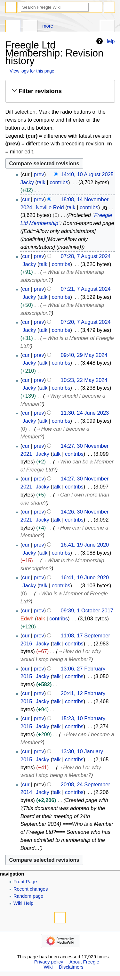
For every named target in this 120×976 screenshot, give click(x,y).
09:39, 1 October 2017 (87, 610)
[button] (60, 91)
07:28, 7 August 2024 (86, 256)
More (47, 26)
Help (105, 41)
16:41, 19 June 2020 (85, 545)
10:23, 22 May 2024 (84, 380)
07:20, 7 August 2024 (86, 322)
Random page (28, 896)
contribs (59, 182)
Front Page (25, 881)
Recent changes (30, 889)
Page (13, 26)
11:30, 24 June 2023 (85, 413)
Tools (107, 26)
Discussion (30, 26)
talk (41, 182)
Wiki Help (23, 903)
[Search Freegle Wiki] (55, 7)
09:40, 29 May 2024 (84, 355)
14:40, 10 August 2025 (87, 174)
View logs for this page (32, 70)
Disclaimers (71, 967)
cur (25, 199)
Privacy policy (48, 961)
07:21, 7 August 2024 (86, 289)
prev (39, 174)
